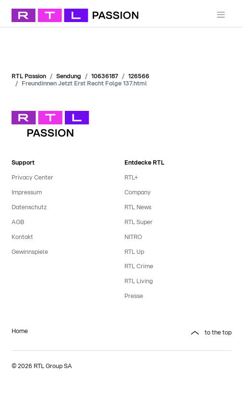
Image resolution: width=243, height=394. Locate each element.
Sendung (68, 76)
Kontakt (22, 237)
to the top (218, 333)
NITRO (133, 237)
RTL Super (138, 222)
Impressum (27, 193)
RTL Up (134, 252)
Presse (133, 296)
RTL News (137, 207)
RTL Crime (138, 266)
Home (20, 331)
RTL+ (131, 178)
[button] (178, 333)
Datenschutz (29, 207)
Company (137, 193)
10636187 (104, 76)
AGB (18, 222)
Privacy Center (32, 178)
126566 (138, 76)
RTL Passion (29, 76)
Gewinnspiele (30, 252)
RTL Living (138, 281)
